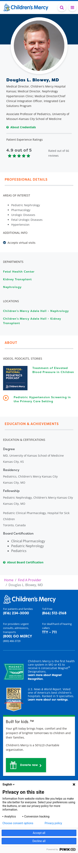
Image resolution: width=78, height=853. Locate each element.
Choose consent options (17, 823)
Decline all (39, 841)
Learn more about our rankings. (48, 699)
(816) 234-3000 (16, 613)
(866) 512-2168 (54, 613)
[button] (26, 765)
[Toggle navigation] (72, 7)
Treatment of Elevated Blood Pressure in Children (53, 370)
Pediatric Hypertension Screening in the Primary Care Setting (42, 399)
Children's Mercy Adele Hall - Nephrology (36, 311)
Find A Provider (29, 580)
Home (8, 580)
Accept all (39, 833)
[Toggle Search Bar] (62, 7)
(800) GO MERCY (17, 636)
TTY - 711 (49, 632)
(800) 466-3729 (11, 641)
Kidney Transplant (17, 279)
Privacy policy (53, 823)
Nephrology (12, 287)
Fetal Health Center (18, 271)
